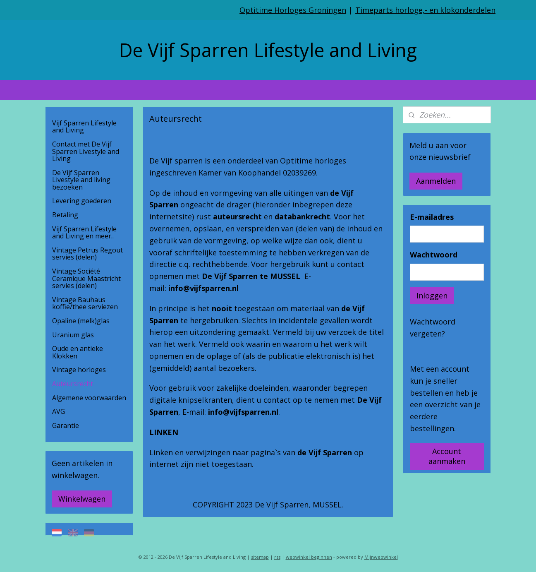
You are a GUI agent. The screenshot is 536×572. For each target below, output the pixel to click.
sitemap (260, 557)
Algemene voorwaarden (89, 397)
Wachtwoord (433, 255)
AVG (58, 411)
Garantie (65, 425)
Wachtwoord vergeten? (432, 328)
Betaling (65, 214)
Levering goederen (81, 200)
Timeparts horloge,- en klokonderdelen (425, 10)
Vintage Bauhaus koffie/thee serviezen (85, 303)
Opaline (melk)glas (81, 320)
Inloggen (431, 295)
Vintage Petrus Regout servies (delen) (87, 253)
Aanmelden (436, 181)
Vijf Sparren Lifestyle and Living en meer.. (84, 232)
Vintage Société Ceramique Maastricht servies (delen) (86, 278)
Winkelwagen (81, 499)
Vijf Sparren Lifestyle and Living (84, 126)
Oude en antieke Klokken (77, 352)
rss (277, 557)
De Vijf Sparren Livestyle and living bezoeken (81, 180)
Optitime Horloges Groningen (292, 10)
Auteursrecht (72, 383)
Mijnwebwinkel (381, 557)
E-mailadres (432, 217)
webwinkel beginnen (309, 557)
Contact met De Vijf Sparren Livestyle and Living (85, 151)
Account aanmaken (446, 456)
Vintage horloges (79, 369)
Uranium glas (73, 334)
